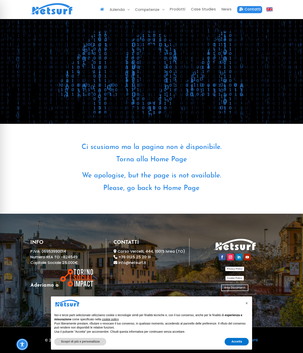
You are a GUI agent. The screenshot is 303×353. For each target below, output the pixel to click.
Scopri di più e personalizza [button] (80, 341)
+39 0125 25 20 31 (134, 257)
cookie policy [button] (110, 319)
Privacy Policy (235, 269)
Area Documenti (234, 287)
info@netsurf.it (132, 262)
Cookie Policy (234, 278)
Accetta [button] (236, 341)
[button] (246, 303)
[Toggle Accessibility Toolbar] (22, 344)
